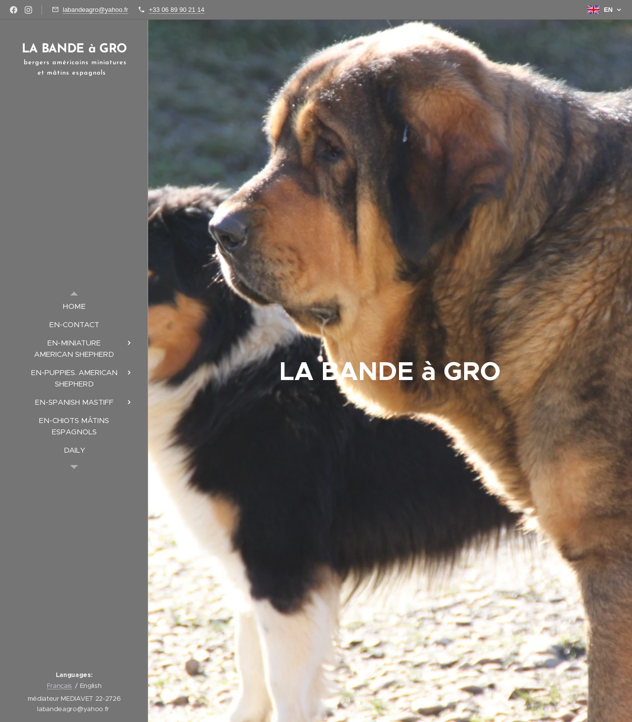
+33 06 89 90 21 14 (176, 9)
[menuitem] (74, 306)
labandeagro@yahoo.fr (95, 9)
